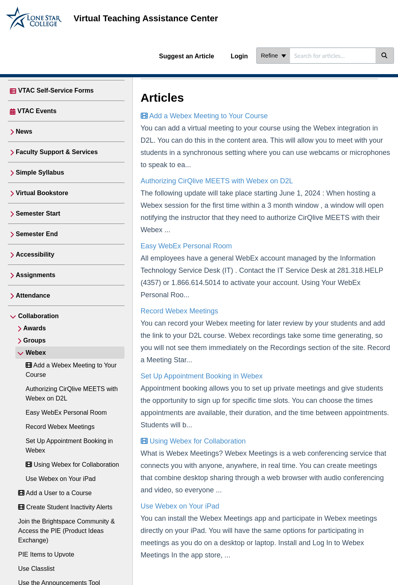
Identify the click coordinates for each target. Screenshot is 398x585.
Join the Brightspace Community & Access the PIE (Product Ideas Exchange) (66, 531)
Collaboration (38, 316)
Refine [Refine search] (273, 55)
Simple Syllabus (40, 172)
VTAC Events (36, 111)
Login (239, 56)
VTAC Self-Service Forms (56, 90)
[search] (333, 55)
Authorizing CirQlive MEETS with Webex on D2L (217, 181)
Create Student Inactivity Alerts (65, 507)
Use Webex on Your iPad (61, 478)
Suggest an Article (186, 56)
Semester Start (38, 213)
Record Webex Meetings (60, 426)
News (24, 131)
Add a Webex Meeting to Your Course (204, 116)
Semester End (37, 234)
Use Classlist (36, 568)
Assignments (35, 275)
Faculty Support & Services (57, 152)
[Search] (385, 55)
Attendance (33, 295)
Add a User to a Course (55, 493)
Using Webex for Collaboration (72, 464)
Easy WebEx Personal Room (66, 412)
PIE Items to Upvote (46, 554)
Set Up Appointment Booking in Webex (202, 376)
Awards (34, 328)
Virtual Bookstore (42, 193)
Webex (36, 352)
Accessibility (35, 254)
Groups (34, 340)
